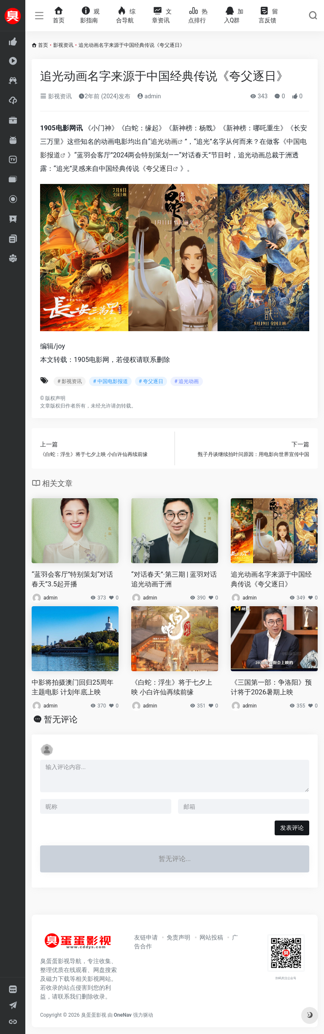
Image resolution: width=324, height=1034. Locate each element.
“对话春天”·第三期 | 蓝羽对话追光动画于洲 (174, 579)
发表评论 (292, 827)
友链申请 (146, 937)
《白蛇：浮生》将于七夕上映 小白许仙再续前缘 (171, 687)
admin (149, 96)
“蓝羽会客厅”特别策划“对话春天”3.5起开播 (72, 579)
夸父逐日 (159, 169)
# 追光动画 (186, 381)
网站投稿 (211, 937)
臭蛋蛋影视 (93, 1015)
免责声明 (178, 937)
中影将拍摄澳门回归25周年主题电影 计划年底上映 (72, 687)
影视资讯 (63, 45)
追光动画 (164, 142)
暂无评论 (61, 719)
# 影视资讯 (69, 381)
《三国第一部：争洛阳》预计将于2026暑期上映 (271, 687)
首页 (43, 45)
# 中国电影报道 (110, 381)
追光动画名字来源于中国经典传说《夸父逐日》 (271, 579)
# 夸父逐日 (151, 381)
